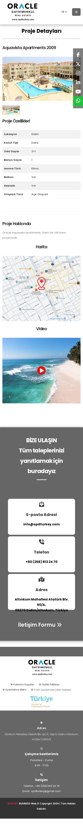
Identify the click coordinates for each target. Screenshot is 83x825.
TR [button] (64, 12)
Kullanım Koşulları (22, 684)
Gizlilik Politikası (49, 684)
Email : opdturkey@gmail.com (41, 791)
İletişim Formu (40, 624)
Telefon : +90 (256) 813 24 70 (41, 786)
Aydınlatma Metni (14, 689)
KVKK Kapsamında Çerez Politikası (51, 689)
